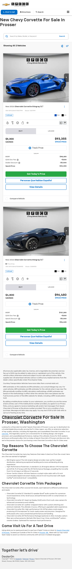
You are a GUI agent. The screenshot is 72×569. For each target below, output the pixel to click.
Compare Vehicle (17, 199)
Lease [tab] (51, 131)
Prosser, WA (44, 532)
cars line (5, 434)
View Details (36, 187)
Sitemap (26, 559)
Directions (25, 12)
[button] (9, 12)
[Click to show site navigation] (68, 12)
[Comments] (61, 122)
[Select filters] (62, 46)
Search (62, 36)
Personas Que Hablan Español (36, 181)
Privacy (32, 559)
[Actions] (64, 106)
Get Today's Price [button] (36, 174)
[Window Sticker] (65, 122)
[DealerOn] (8, 556)
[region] (36, 163)
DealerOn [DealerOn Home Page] (18, 559)
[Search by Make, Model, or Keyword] (33, 36)
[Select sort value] (67, 46)
